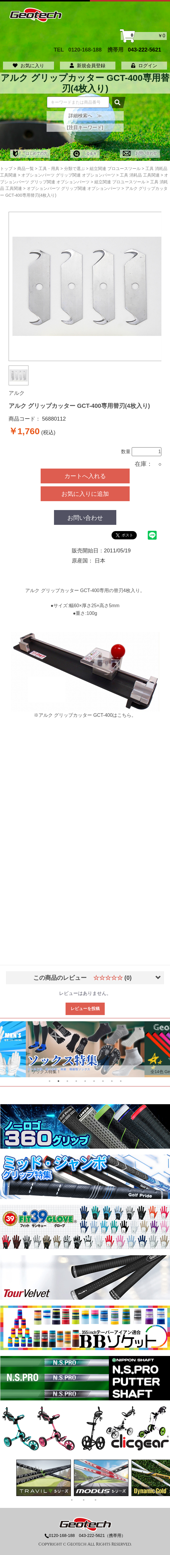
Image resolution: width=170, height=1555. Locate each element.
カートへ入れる (85, 476)
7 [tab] (103, 1081)
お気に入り (28, 65)
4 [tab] (76, 1081)
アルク (17, 393)
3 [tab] (67, 1081)
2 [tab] (58, 1081)
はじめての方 (30, 153)
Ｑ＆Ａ (84, 153)
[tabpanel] (85, 1049)
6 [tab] (94, 1081)
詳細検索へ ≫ (85, 115)
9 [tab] (121, 1081)
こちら (124, 715)
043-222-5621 (144, 49)
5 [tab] (85, 1081)
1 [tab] (50, 1081)
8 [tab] (112, 1081)
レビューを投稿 (85, 1008)
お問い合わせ (140, 153)
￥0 (143, 36)
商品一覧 (25, 168)
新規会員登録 (87, 65)
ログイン (144, 65)
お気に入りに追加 (85, 493)
